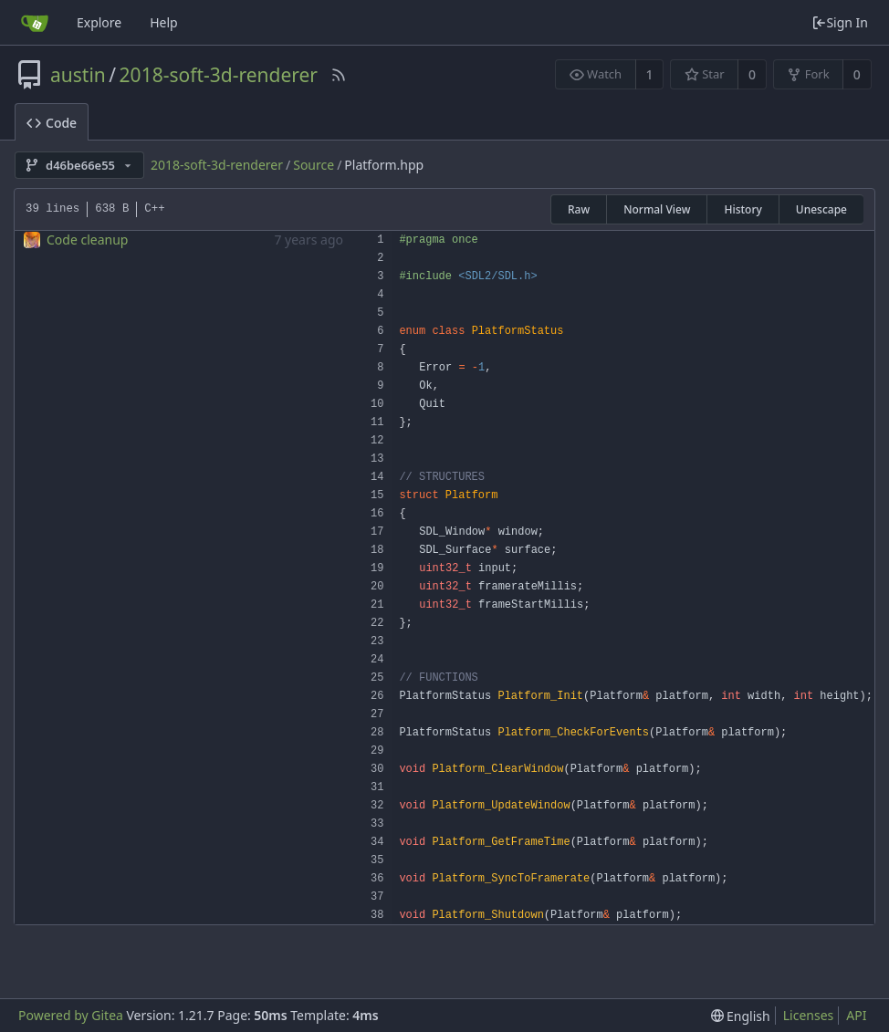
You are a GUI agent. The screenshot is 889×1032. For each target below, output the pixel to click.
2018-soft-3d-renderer (219, 75)
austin (78, 75)
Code (51, 122)
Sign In (839, 22)
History (742, 209)
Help (164, 22)
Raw (579, 209)
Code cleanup (87, 239)
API (856, 1015)
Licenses (808, 1015)
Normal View (656, 209)
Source (313, 164)
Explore (99, 22)
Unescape (821, 209)
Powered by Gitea (70, 1015)
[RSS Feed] (338, 75)
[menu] (740, 1016)
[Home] (34, 22)
